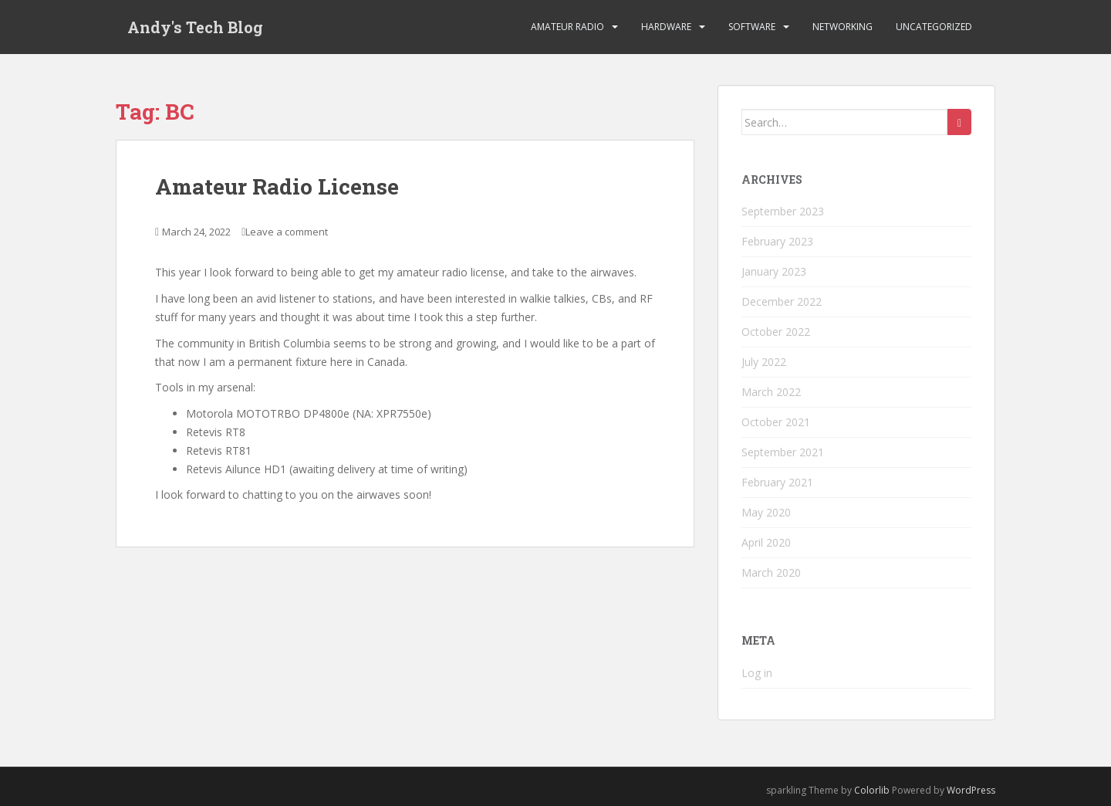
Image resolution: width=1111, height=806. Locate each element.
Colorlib (872, 790)
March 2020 (771, 572)
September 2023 (782, 211)
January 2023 (773, 271)
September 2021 (782, 452)
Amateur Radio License (277, 186)
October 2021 (775, 422)
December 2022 (781, 301)
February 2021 (777, 482)
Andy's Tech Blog (195, 27)
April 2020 (766, 542)
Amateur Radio (567, 26)
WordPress (971, 790)
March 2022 (771, 391)
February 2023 (777, 241)
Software (751, 26)
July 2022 (763, 361)
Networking (842, 26)
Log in (756, 672)
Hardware (666, 26)
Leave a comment (286, 232)
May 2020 (766, 512)
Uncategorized (934, 26)
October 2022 (775, 331)
